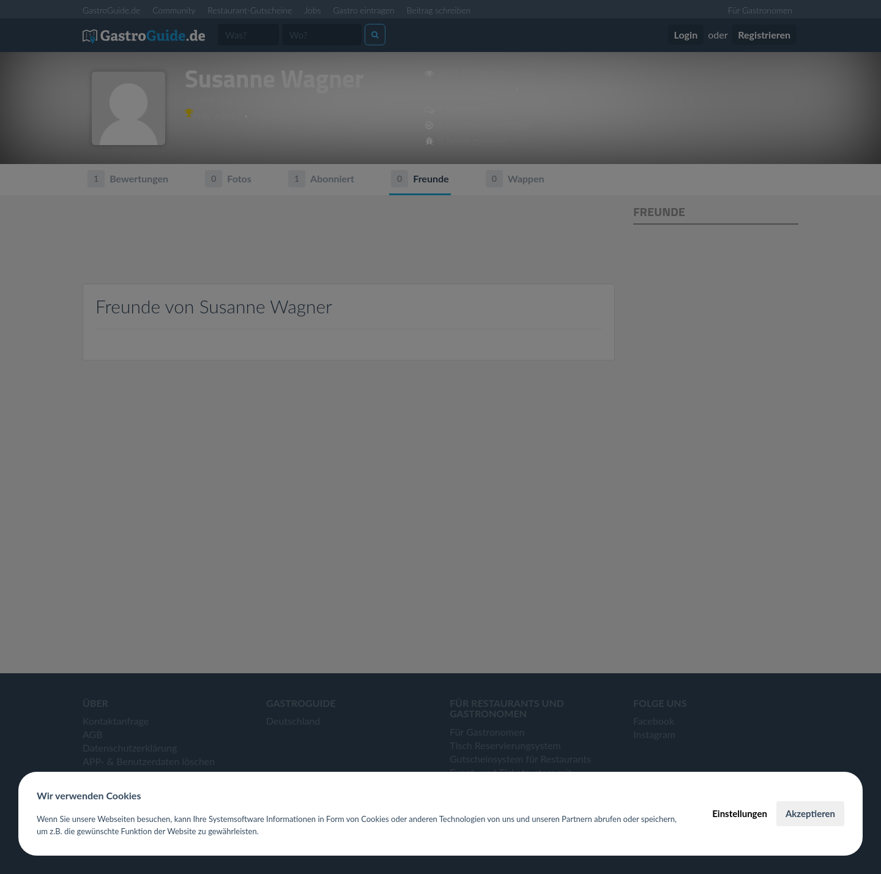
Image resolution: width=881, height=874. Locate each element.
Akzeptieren (810, 813)
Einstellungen (739, 813)
